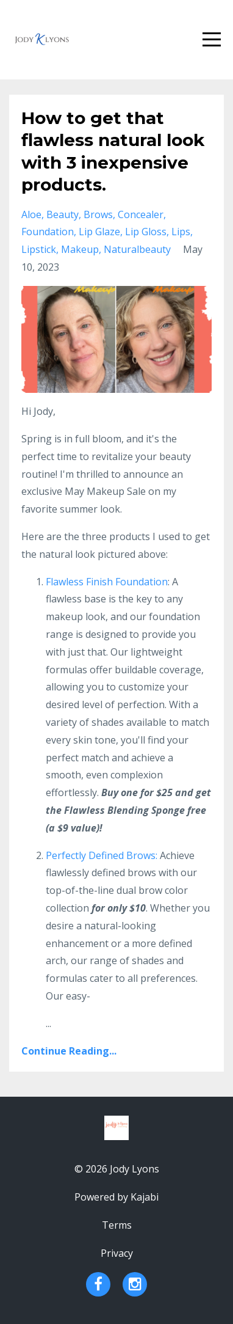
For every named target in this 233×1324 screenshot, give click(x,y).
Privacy (117, 1253)
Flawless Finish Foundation (107, 581)
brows (98, 214)
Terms (117, 1225)
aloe (31, 214)
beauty (62, 214)
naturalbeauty (137, 249)
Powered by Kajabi (116, 1197)
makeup (80, 249)
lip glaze (99, 231)
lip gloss (146, 231)
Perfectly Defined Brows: (101, 855)
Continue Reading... (68, 1051)
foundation (47, 231)
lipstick (38, 249)
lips (180, 231)
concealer (140, 214)
